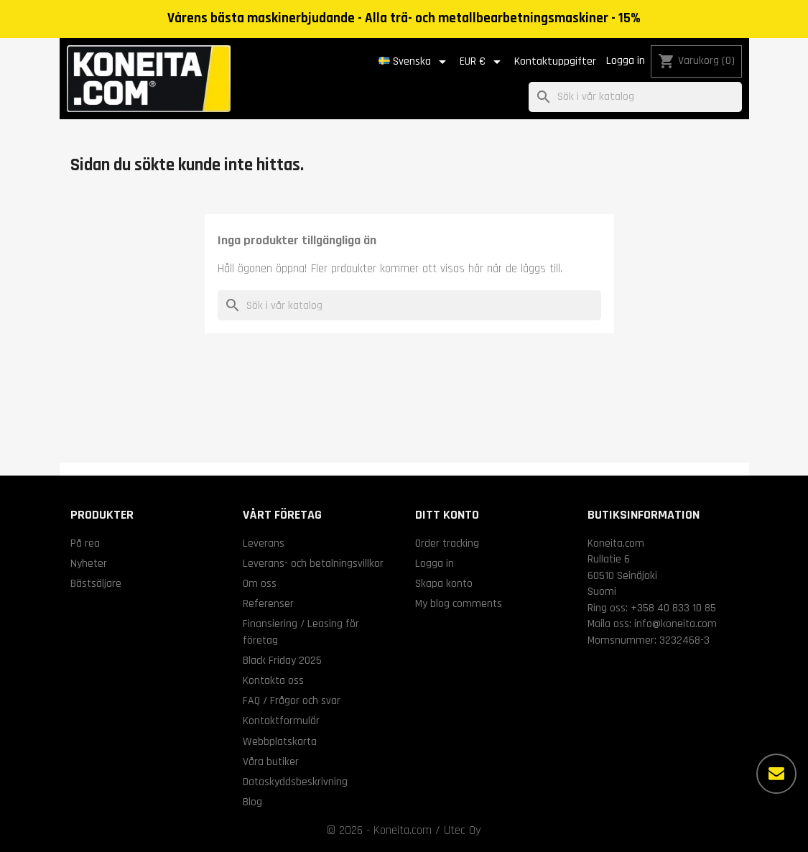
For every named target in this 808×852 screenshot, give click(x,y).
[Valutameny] (483, 61)
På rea (85, 543)
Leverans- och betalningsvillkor (313, 563)
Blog (252, 802)
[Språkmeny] (415, 61)
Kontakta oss (273, 680)
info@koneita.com (675, 623)
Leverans (263, 543)
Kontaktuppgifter (555, 61)
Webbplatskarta (280, 741)
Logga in (625, 60)
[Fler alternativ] (776, 774)
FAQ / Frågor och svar (291, 700)
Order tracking (447, 543)
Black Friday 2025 (282, 660)
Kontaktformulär (281, 720)
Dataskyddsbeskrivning (295, 781)
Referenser (268, 603)
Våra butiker (271, 761)
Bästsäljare (95, 583)
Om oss (260, 583)
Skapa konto (444, 583)
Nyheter (88, 563)
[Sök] (635, 97)
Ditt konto (447, 514)
